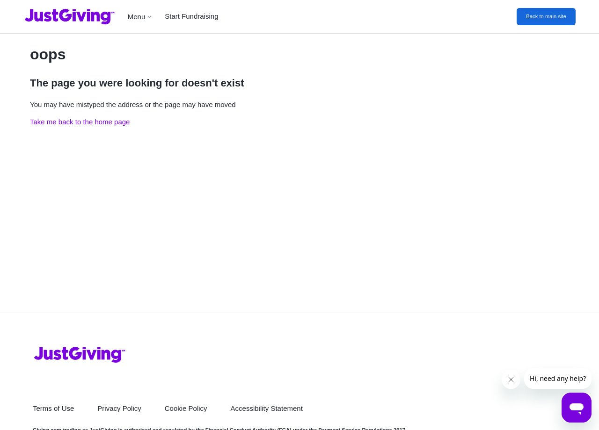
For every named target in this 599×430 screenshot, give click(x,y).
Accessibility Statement (267, 408)
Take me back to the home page (80, 122)
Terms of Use (53, 408)
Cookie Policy (186, 408)
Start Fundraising (191, 16)
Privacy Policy (119, 408)
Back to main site (546, 16)
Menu (140, 17)
